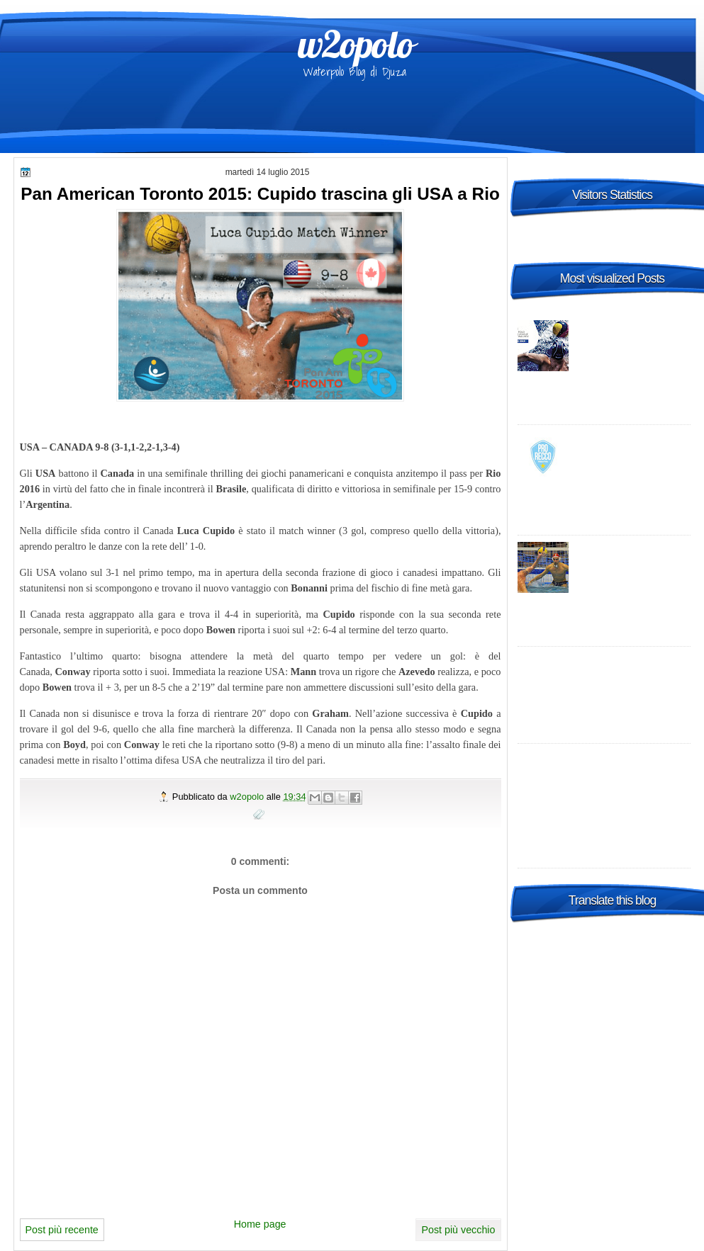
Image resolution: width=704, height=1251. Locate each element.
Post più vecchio (458, 1229)
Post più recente (62, 1229)
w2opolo (355, 44)
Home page (260, 1224)
